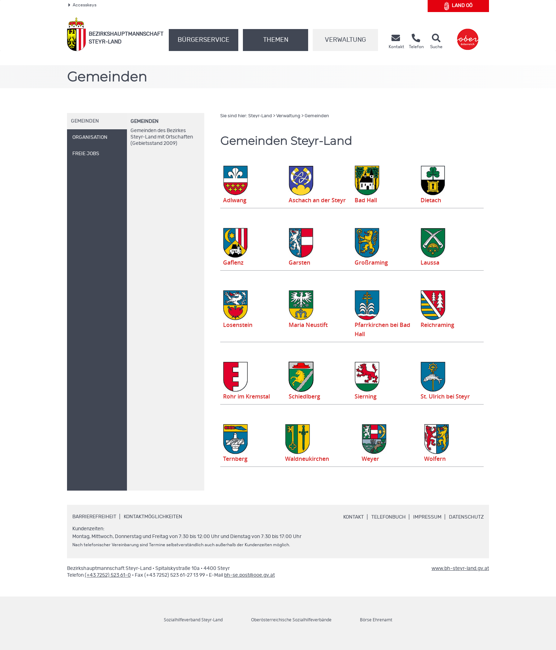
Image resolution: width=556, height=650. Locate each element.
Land (458, 6)
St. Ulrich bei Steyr (447, 406)
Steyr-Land (260, 116)
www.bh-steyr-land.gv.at (460, 578)
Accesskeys (82, 5)
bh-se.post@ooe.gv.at (249, 584)
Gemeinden (144, 121)
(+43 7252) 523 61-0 (108, 584)
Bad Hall (367, 200)
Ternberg (236, 468)
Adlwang (235, 200)
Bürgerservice (203, 40)
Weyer (374, 468)
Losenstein (239, 334)
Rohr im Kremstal (248, 406)
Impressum (427, 526)
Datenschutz (466, 526)
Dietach (432, 200)
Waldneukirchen (308, 468)
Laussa (430, 272)
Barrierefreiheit (94, 526)
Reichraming (437, 334)
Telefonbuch (388, 526)
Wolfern (437, 468)
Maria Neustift (309, 334)
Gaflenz (234, 272)
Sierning (366, 406)
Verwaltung (345, 40)
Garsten (300, 272)
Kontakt (353, 526)
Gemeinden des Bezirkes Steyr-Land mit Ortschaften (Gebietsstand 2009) (161, 137)
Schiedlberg (306, 406)
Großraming (372, 272)
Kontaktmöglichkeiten (153, 526)
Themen (275, 40)
